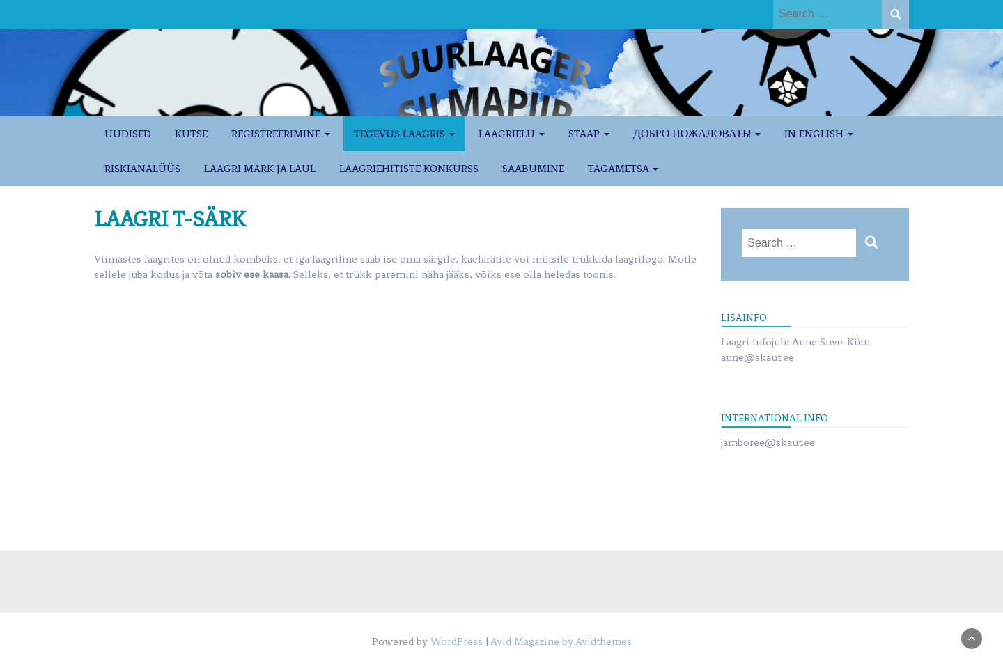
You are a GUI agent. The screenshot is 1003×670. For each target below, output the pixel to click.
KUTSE (191, 133)
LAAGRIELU (512, 133)
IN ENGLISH (818, 133)
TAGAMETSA (623, 168)
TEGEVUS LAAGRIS (404, 133)
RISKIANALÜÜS (142, 168)
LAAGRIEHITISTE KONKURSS (409, 168)
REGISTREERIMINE (280, 133)
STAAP (588, 133)
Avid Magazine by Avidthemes (561, 641)
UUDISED (127, 133)
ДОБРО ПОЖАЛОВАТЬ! (697, 133)
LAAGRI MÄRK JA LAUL (260, 168)
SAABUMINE (533, 168)
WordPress (456, 641)
